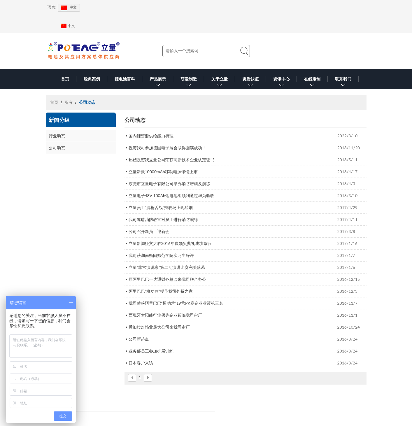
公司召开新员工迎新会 (149, 231)
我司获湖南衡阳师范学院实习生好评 (161, 255)
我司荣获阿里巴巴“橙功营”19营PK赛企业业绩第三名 (176, 303)
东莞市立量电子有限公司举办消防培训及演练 (169, 183)
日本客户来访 (141, 362)
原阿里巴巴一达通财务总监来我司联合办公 (167, 279)
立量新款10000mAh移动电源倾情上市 (163, 171)
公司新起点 (139, 338)
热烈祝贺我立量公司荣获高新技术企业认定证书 (171, 159)
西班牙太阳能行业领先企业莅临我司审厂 (165, 315)
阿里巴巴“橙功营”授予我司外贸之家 (161, 291)
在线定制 (312, 83)
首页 (65, 79)
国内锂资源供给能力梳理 (151, 135)
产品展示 (157, 83)
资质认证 (250, 83)
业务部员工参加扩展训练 (151, 350)
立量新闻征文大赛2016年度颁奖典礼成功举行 (170, 243)
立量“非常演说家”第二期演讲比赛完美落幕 (167, 267)
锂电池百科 (125, 79)
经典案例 (92, 79)
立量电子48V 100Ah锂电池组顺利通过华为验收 (171, 195)
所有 (68, 102)
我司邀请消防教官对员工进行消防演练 (163, 219)
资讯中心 (281, 83)
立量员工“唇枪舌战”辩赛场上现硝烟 (161, 207)
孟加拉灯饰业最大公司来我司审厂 (159, 327)
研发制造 (188, 83)
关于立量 (219, 83)
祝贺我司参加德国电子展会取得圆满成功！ (167, 147)
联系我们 (343, 83)
